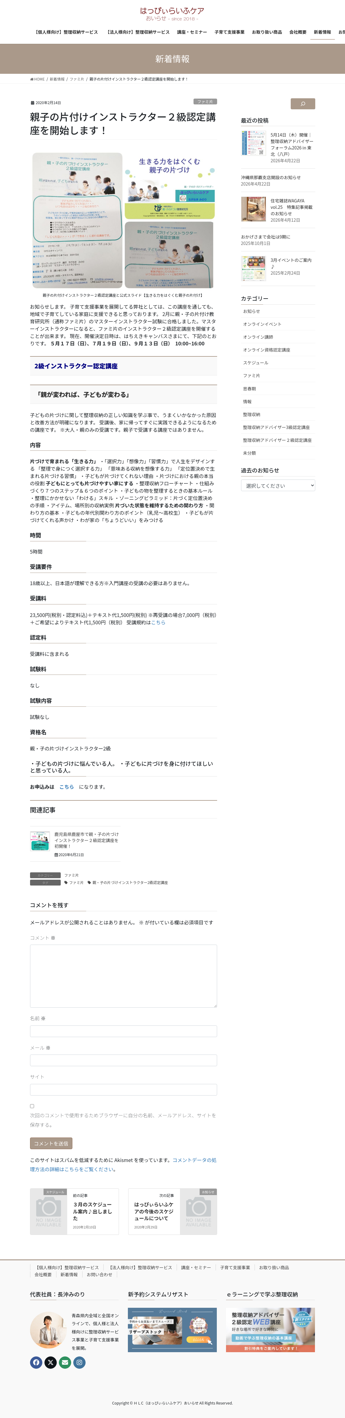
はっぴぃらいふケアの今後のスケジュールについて (154, 1211)
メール (40, 1047)
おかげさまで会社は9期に (266, 237)
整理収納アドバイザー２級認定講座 (277, 440)
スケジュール (256, 362)
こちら (158, 622)
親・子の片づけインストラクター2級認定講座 (130, 882)
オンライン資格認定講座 (266, 350)
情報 (247, 401)
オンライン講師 (258, 337)
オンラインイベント (262, 324)
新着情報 (69, 1274)
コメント (43, 937)
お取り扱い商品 (274, 1267)
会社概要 (43, 1274)
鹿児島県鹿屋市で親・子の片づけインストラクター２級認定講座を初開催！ (87, 840)
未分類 (249, 453)
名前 (38, 1018)
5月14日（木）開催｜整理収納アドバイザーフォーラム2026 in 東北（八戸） (292, 144)
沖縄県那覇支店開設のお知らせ (271, 177)
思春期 (249, 389)
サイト (37, 1076)
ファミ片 (205, 101)
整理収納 (251, 414)
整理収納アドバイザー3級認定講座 (276, 427)
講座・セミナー (196, 1267)
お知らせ (251, 311)
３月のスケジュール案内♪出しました (92, 1211)
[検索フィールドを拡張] (303, 103)
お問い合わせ (100, 1274)
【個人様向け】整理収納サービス (67, 1267)
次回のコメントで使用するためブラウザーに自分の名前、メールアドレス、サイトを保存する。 (123, 1119)
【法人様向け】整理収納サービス (140, 1267)
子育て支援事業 (235, 1267)
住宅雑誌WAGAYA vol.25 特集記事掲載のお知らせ (292, 206)
